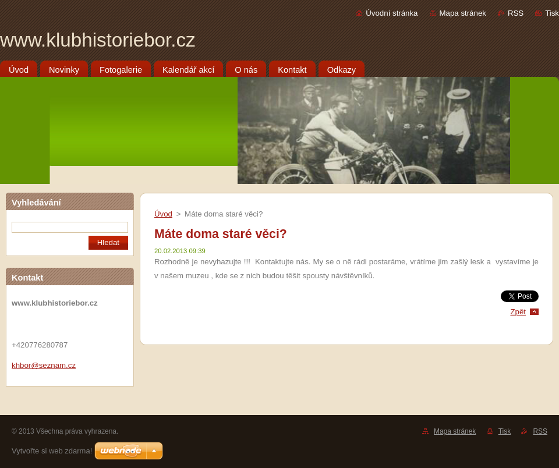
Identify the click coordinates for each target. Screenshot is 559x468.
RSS (515, 13)
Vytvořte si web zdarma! (52, 450)
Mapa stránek (463, 13)
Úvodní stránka (392, 13)
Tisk (552, 13)
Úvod (163, 214)
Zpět (518, 311)
